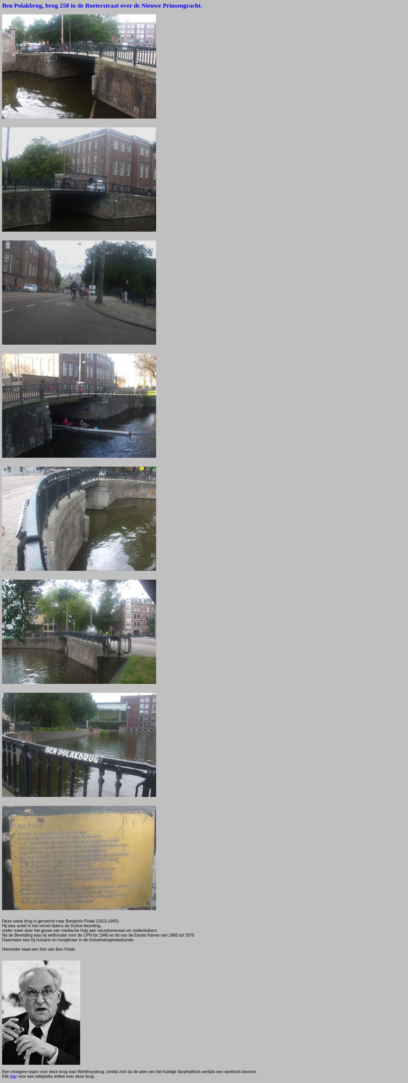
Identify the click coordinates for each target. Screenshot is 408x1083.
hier (13, 1076)
